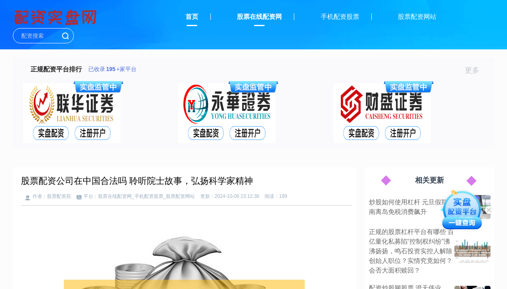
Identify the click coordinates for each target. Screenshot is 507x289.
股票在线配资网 (259, 16)
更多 (475, 70)
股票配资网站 (417, 16)
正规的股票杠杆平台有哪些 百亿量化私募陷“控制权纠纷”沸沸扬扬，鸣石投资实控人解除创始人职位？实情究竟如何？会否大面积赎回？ (411, 251)
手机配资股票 (340, 16)
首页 (191, 16)
